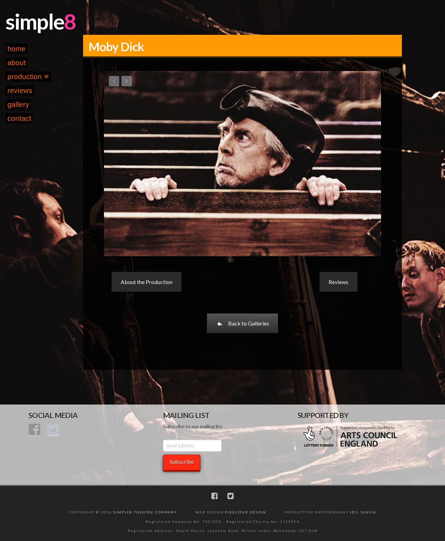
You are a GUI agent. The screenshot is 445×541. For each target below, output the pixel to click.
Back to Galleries (242, 323)
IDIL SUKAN (363, 512)
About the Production (146, 282)
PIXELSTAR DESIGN (245, 512)
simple (35, 21)
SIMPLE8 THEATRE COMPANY (145, 512)
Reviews (338, 282)
